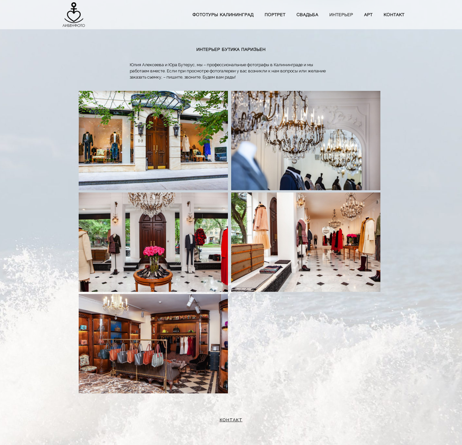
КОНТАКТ (231, 419)
